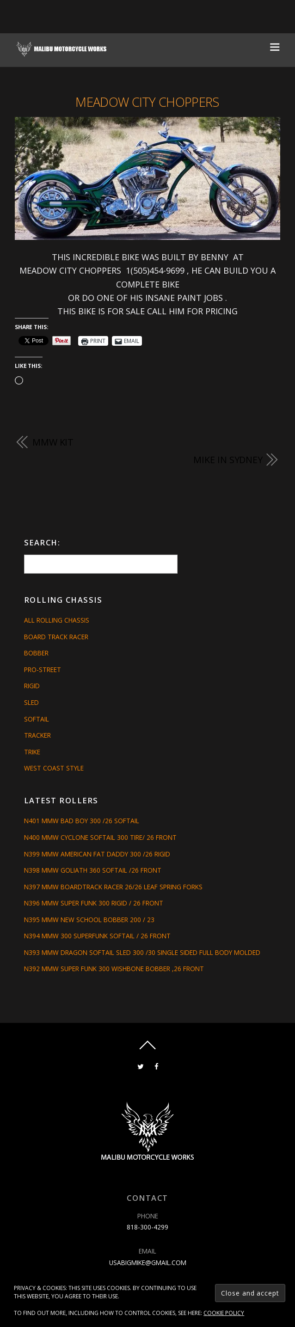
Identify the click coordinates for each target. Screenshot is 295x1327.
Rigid (32, 685)
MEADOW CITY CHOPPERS (147, 101)
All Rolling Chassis (56, 620)
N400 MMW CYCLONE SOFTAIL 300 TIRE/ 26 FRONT (100, 837)
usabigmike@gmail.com (147, 1262)
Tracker (37, 735)
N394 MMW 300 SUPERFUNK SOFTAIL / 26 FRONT (97, 935)
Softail (36, 719)
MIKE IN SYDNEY (228, 459)
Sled (31, 702)
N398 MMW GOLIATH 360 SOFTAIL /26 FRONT (92, 870)
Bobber (36, 652)
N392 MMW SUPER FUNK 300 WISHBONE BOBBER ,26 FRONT (114, 968)
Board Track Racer (56, 636)
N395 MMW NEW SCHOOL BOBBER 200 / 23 (89, 919)
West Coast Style (54, 768)
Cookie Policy (223, 1313)
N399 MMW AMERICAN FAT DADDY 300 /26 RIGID (97, 854)
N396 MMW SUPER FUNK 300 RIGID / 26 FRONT (93, 903)
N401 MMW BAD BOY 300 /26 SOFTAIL (81, 820)
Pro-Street (42, 669)
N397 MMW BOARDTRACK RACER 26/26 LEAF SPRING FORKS (113, 886)
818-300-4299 (147, 1227)
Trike (32, 751)
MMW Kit (53, 442)
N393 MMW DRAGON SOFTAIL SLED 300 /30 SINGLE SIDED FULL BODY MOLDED (142, 952)
